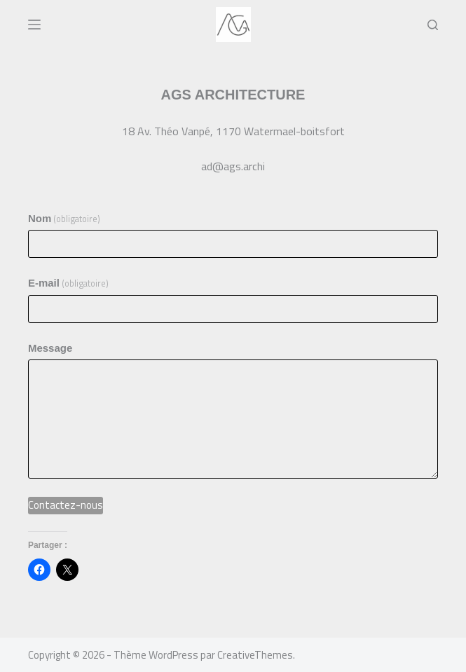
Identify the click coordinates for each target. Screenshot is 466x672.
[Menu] (34, 24)
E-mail (68, 283)
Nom (64, 219)
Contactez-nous (65, 505)
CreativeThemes (255, 655)
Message (50, 348)
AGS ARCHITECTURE (233, 94)
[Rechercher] (432, 25)
